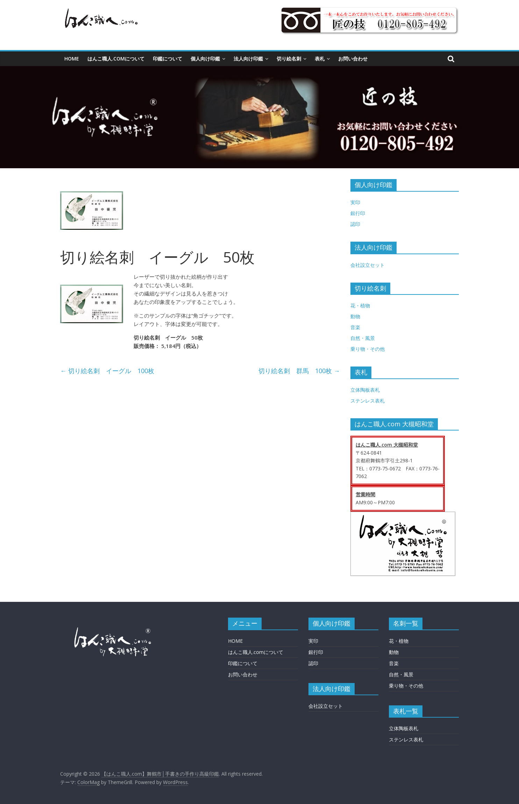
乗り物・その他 (367, 349)
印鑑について (167, 58)
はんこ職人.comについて (115, 58)
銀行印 (357, 213)
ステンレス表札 (367, 400)
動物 (355, 316)
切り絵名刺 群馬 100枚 (299, 371)
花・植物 (360, 305)
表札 (320, 58)
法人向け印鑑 (248, 58)
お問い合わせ (353, 58)
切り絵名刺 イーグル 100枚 (107, 371)
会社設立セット (367, 265)
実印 (355, 202)
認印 (355, 224)
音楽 (355, 327)
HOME (71, 58)
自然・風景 (362, 338)
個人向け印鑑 (205, 58)
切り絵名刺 (289, 58)
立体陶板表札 (365, 389)
